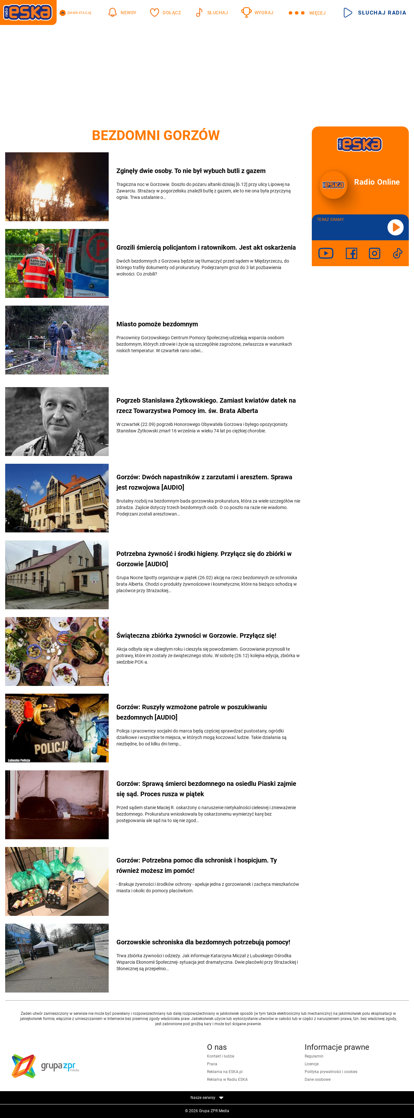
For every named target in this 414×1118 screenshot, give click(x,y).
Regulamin (314, 1056)
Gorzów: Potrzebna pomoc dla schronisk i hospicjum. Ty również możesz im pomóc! (196, 865)
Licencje (312, 1064)
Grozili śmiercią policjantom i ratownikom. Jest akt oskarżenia (206, 247)
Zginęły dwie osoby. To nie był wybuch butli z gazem (191, 171)
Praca (212, 1064)
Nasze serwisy (207, 1097)
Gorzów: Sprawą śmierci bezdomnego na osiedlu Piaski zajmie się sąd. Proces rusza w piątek (206, 789)
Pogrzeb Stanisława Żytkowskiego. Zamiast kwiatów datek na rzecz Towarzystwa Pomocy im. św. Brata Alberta (206, 405)
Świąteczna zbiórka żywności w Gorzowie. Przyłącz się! (196, 635)
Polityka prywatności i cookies (331, 1071)
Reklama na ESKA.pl (225, 1071)
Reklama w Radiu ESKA (227, 1079)
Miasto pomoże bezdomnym (157, 324)
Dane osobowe (318, 1079)
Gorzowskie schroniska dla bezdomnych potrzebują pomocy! (203, 942)
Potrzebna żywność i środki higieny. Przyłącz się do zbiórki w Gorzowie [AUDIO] (204, 559)
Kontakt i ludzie (220, 1056)
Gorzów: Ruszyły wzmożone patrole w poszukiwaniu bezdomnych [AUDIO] (191, 712)
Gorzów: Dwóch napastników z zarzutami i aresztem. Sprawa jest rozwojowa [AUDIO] (204, 482)
